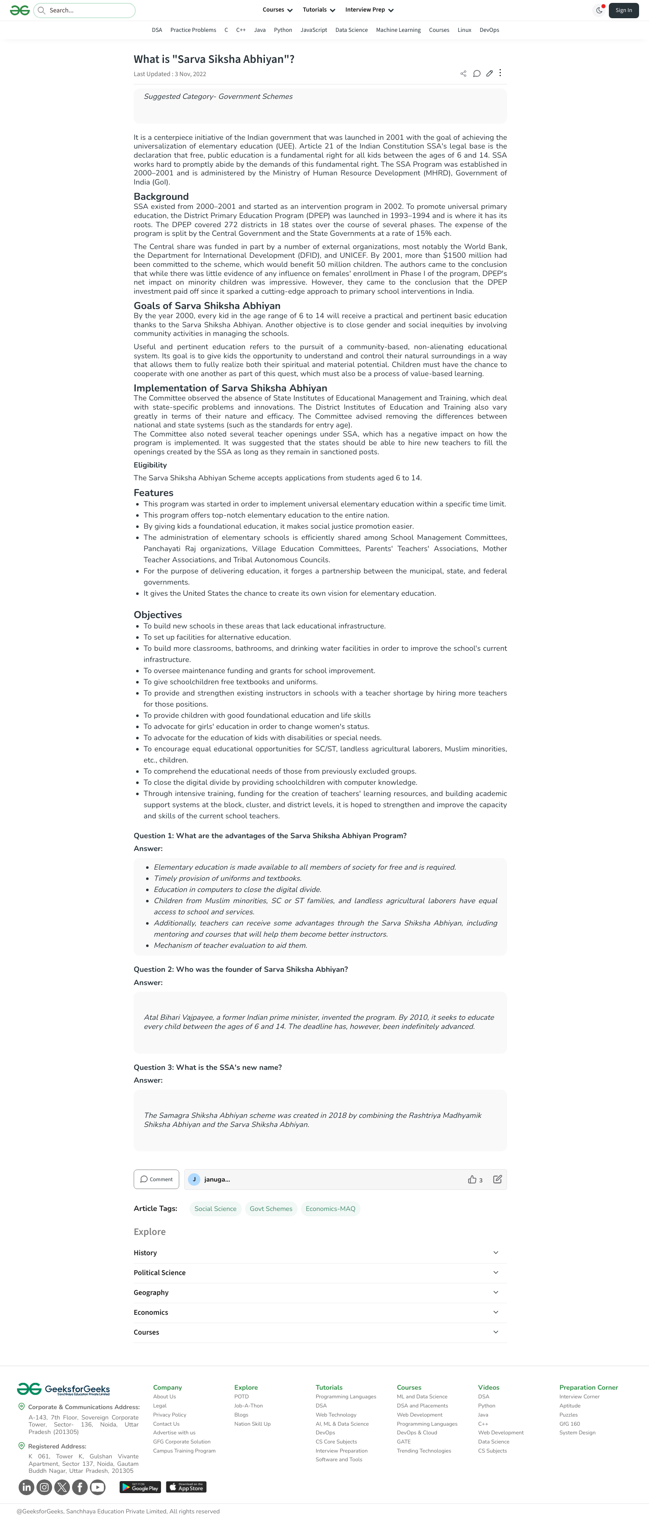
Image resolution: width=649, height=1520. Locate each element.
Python (283, 30)
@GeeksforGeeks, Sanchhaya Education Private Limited (91, 1512)
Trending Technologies (424, 1451)
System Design (578, 1432)
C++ (241, 30)
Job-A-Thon (248, 1406)
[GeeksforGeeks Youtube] (97, 1487)
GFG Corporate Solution (182, 1442)
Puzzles (569, 1415)
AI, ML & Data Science (342, 1424)
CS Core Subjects (336, 1442)
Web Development (419, 1415)
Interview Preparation (342, 1451)
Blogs (241, 1415)
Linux (464, 30)
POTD (241, 1396)
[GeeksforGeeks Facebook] (79, 1487)
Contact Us (166, 1424)
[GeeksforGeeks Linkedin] (25, 1487)
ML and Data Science (422, 1396)
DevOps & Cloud (417, 1432)
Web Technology (336, 1415)
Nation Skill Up (252, 1424)
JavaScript (313, 30)
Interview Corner (580, 1396)
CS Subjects (492, 1451)
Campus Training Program (184, 1451)
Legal (159, 1406)
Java (260, 30)
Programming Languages (346, 1396)
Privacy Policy (169, 1415)
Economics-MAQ (331, 1208)
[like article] (475, 1179)
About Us (164, 1396)
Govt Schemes (271, 1208)
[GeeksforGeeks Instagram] (43, 1487)
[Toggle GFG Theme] (599, 10)
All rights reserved (194, 1512)
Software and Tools (339, 1459)
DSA (157, 30)
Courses (439, 30)
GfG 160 (570, 1424)
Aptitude (570, 1406)
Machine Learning (398, 30)
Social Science (216, 1208)
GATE (404, 1442)
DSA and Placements (422, 1406)
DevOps (489, 30)
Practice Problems (193, 30)
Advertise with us (174, 1432)
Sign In (624, 10)
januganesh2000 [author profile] (217, 1179)
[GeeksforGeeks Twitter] (61, 1487)
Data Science (352, 30)
